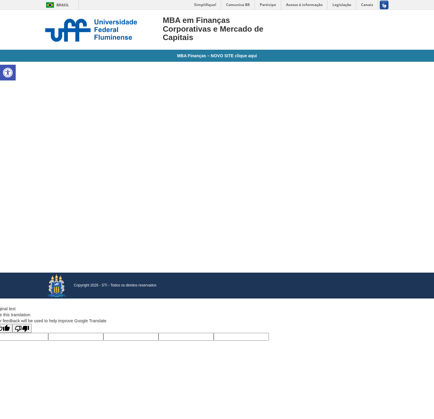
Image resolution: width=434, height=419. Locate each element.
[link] (8, 72)
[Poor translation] (22, 328)
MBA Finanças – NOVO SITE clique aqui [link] (217, 55)
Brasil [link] (56, 5)
